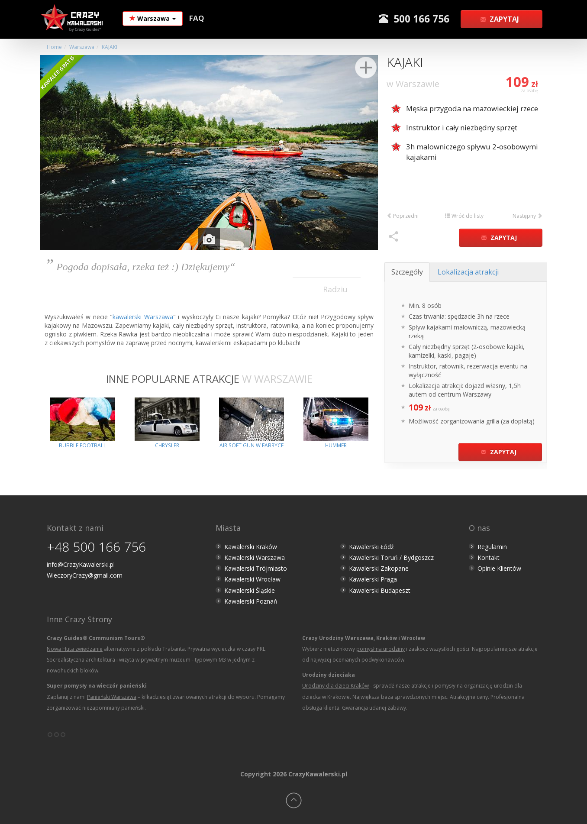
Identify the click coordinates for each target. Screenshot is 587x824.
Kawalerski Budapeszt (379, 590)
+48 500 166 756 (96, 547)
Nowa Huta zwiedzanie (75, 649)
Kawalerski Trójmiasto (255, 568)
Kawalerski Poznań (250, 601)
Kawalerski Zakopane (379, 568)
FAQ (196, 18)
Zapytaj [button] (500, 19)
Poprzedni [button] (403, 216)
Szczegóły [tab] (407, 272)
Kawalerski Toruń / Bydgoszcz (391, 557)
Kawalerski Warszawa (254, 557)
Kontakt (488, 557)
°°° (56, 738)
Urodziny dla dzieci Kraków (335, 685)
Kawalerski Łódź (371, 547)
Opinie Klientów (499, 568)
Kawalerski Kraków (250, 547)
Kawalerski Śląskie (249, 590)
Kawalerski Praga (373, 579)
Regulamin (492, 547)
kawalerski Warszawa (143, 317)
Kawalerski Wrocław (252, 579)
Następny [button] (527, 216)
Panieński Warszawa (111, 697)
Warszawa (152, 18)
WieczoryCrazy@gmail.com (85, 575)
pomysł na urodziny (380, 649)
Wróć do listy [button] (464, 216)
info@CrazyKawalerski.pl (81, 564)
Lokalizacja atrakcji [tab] (468, 272)
